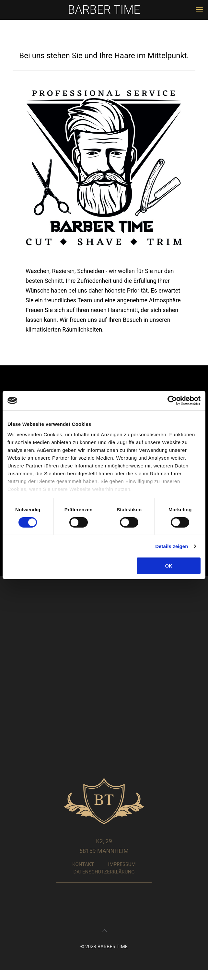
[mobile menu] (199, 9)
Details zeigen (171, 546)
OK (168, 566)
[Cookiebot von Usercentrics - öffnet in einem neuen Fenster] (172, 400)
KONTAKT (83, 864)
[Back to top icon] (104, 930)
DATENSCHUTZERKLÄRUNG (104, 872)
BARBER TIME (104, 10)
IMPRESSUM (122, 864)
